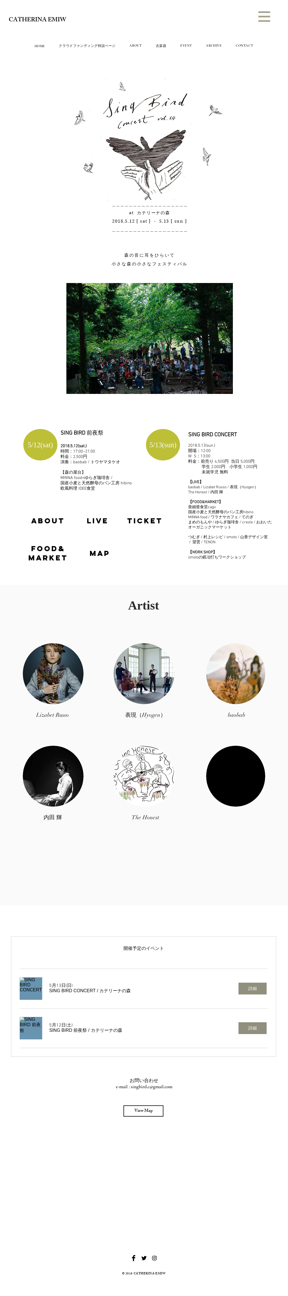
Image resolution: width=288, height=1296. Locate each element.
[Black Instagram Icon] (154, 1258)
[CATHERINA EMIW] (39, 20)
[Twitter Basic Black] (144, 1258)
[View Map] (143, 1111)
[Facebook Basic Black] (133, 1258)
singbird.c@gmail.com (151, 1087)
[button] (264, 16)
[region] (48, 521)
